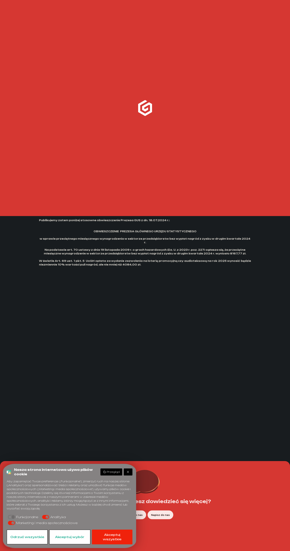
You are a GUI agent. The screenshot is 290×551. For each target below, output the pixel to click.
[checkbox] (22, 517)
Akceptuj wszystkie (112, 537)
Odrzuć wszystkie (27, 537)
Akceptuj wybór (69, 537)
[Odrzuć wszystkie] (128, 471)
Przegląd (111, 472)
